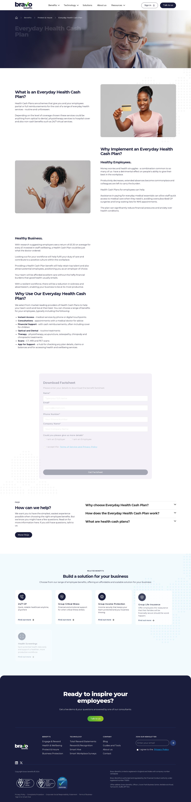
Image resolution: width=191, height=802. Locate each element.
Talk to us (168, 5)
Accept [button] (149, 794)
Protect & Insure (45, 18)
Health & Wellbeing (52, 745)
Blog (105, 741)
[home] (23, 5)
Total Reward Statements (83, 741)
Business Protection (52, 753)
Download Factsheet (28, 55)
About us (101, 5)
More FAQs (23, 535)
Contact (107, 753)
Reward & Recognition (81, 745)
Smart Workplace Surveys (83, 753)
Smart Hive (75, 749)
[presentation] (61, 462)
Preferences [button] (132, 794)
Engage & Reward (51, 741)
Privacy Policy (161, 749)
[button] (53, 5)
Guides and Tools (112, 745)
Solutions (87, 5)
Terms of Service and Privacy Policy (78, 447)
